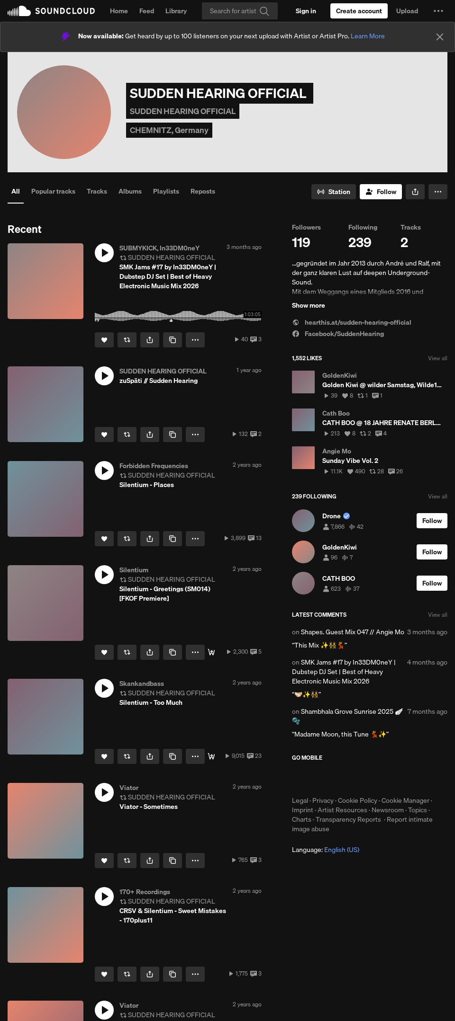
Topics (417, 810)
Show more (308, 305)
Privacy (323, 800)
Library (176, 11)
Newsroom (388, 810)
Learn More (368, 36)
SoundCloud (51, 11)
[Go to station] (333, 191)
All (15, 191)
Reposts (203, 191)
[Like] (104, 339)
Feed (146, 11)
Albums (130, 191)
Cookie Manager (405, 800)
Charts (301, 819)
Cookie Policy (357, 800)
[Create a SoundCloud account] (359, 10)
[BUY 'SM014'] (211, 652)
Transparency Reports (348, 819)
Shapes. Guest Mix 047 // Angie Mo (352, 632)
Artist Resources (342, 810)
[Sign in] (306, 10)
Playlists (166, 191)
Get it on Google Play (385, 778)
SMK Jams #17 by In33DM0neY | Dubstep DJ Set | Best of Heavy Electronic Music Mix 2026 (344, 671)
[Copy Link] (172, 339)
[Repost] (127, 339)
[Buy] (211, 756)
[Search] (240, 10)
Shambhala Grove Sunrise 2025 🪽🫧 (347, 716)
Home (119, 11)
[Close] (440, 37)
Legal (300, 800)
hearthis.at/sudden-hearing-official (351, 322)
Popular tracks (53, 191)
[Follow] (381, 191)
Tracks (97, 191)
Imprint (302, 810)
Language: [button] (325, 849)
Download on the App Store (320, 778)
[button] (438, 11)
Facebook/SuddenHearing (338, 333)
